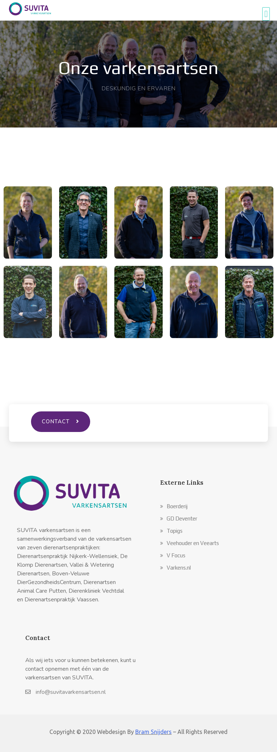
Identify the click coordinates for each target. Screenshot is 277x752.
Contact (37, 638)
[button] (174, 506)
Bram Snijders (153, 732)
